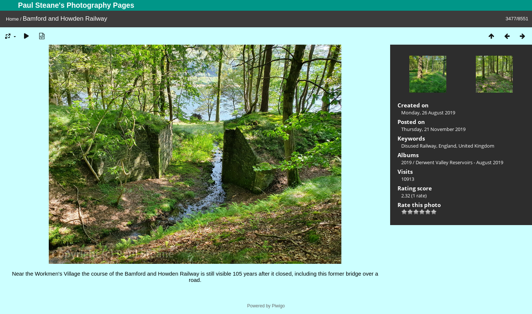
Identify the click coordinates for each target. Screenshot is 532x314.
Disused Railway (418, 145)
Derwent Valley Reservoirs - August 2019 (459, 162)
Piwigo (278, 305)
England (447, 145)
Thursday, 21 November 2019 (433, 129)
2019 (406, 162)
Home (12, 19)
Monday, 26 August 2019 (428, 112)
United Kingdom (476, 145)
